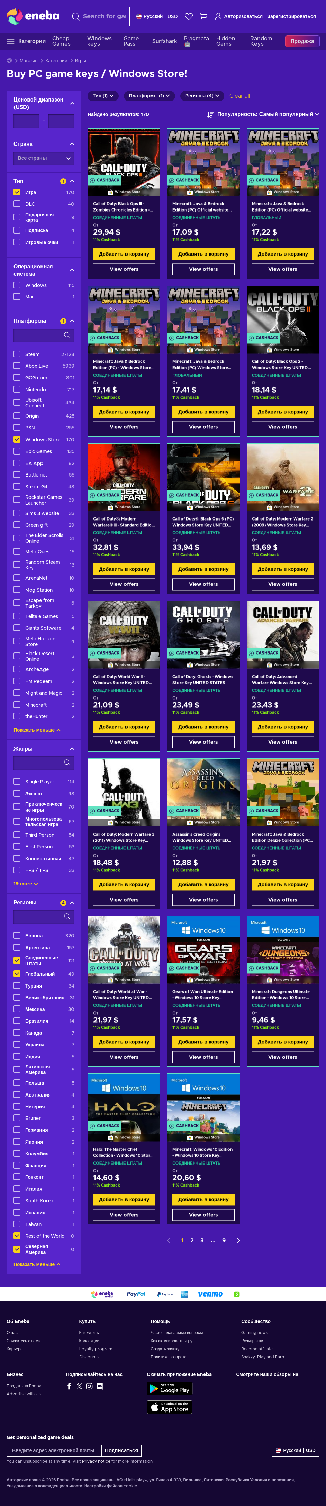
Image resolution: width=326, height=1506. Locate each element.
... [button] (213, 1240)
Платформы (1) (149, 96)
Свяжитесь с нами (24, 1341)
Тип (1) (103, 96)
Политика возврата (168, 1357)
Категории (56, 61)
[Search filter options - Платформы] (43, 335)
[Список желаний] (188, 16)
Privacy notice (96, 1461)
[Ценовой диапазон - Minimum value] (26, 121)
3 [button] (202, 1240)
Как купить (89, 1333)
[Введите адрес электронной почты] (54, 1451)
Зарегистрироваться (291, 16)
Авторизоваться (238, 16)
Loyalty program (95, 1349)
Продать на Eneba (24, 1386)
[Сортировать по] (263, 114)
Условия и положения (272, 1480)
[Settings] (157, 16)
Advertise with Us (24, 1394)
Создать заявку (165, 1349)
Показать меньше (37, 730)
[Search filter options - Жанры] (43, 763)
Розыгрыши (252, 1341)
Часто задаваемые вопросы (177, 1333)
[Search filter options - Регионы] (43, 917)
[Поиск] (98, 16)
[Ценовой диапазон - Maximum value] (61, 121)
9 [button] (224, 1240)
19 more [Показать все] (25, 884)
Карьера (15, 1349)
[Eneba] (33, 16)
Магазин (29, 61)
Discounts (89, 1357)
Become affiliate (257, 1349)
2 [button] (192, 1240)
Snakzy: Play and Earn (262, 1357)
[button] (238, 1240)
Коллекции (89, 1341)
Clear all (239, 96)
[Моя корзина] (203, 16)
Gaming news (254, 1333)
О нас (12, 1333)
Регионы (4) (202, 96)
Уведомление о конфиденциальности (44, 1486)
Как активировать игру (171, 1341)
